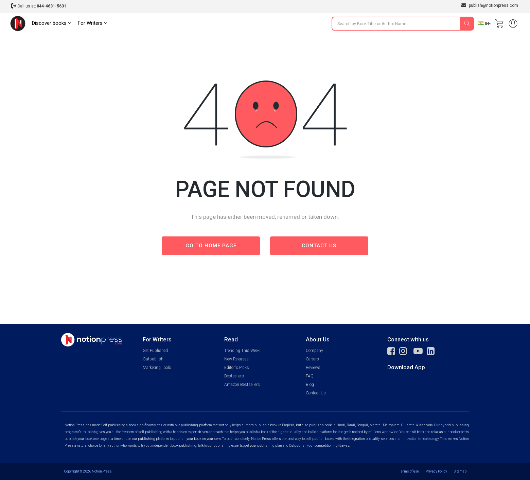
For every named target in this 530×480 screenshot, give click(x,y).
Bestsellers (234, 376)
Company (314, 350)
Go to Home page (211, 246)
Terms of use (409, 471)
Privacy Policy (436, 471)
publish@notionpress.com (489, 5)
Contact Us (316, 393)
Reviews (313, 367)
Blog (310, 384)
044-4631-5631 (51, 6)
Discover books (51, 23)
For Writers (92, 23)
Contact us (319, 246)
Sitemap (460, 471)
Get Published (155, 350)
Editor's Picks (236, 367)
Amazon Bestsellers (242, 384)
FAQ (310, 376)
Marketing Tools (157, 367)
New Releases (236, 359)
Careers (312, 359)
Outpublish (153, 359)
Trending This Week (242, 350)
